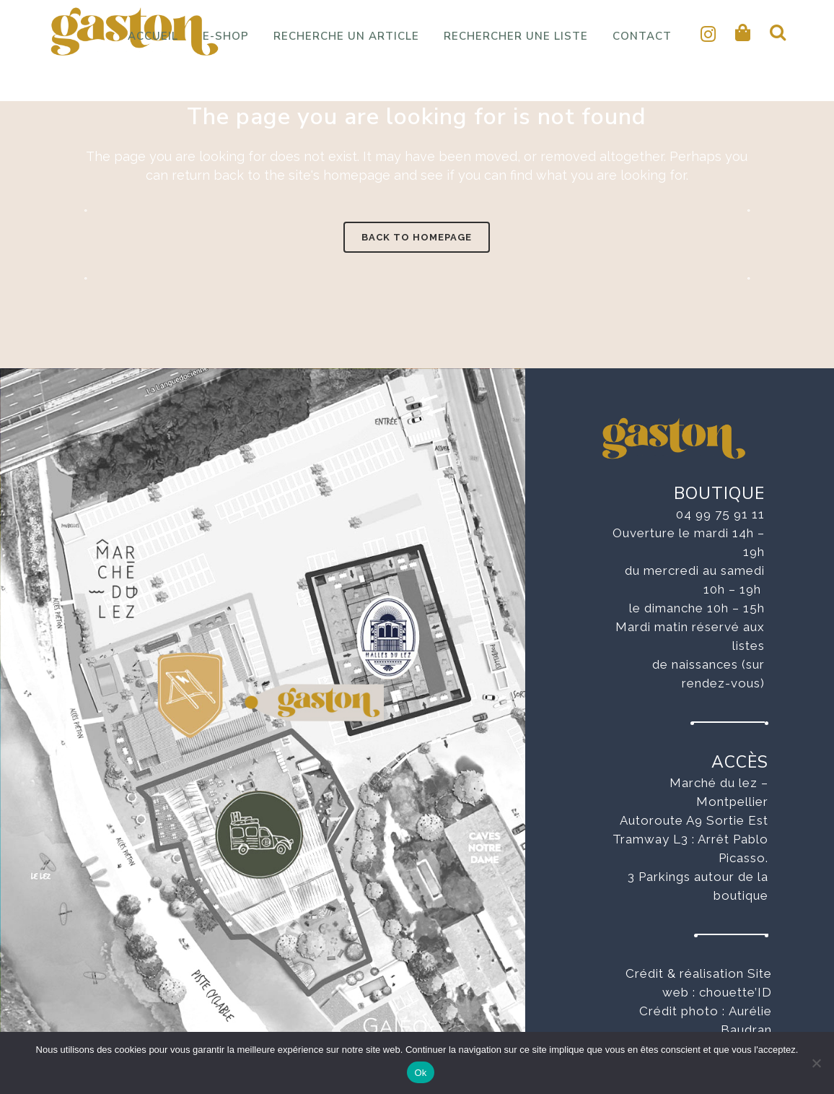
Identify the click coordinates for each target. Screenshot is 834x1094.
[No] (816, 1063)
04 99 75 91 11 (720, 514)
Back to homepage (416, 237)
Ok (420, 1072)
